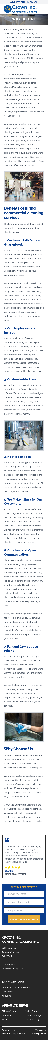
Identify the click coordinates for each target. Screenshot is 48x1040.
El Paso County (9, 1011)
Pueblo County (32, 1011)
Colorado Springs (33, 1015)
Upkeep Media (39, 1033)
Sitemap (21, 1033)
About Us (6, 995)
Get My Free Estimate (24, 919)
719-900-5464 (8, 964)
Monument (7, 1015)
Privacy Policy (8, 1030)
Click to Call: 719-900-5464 (24, 1)
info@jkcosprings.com (12, 968)
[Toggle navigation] (45, 9)
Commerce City (32, 1019)
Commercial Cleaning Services (16, 987)
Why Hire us (8, 991)
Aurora (5, 1019)
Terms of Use (8, 1033)
